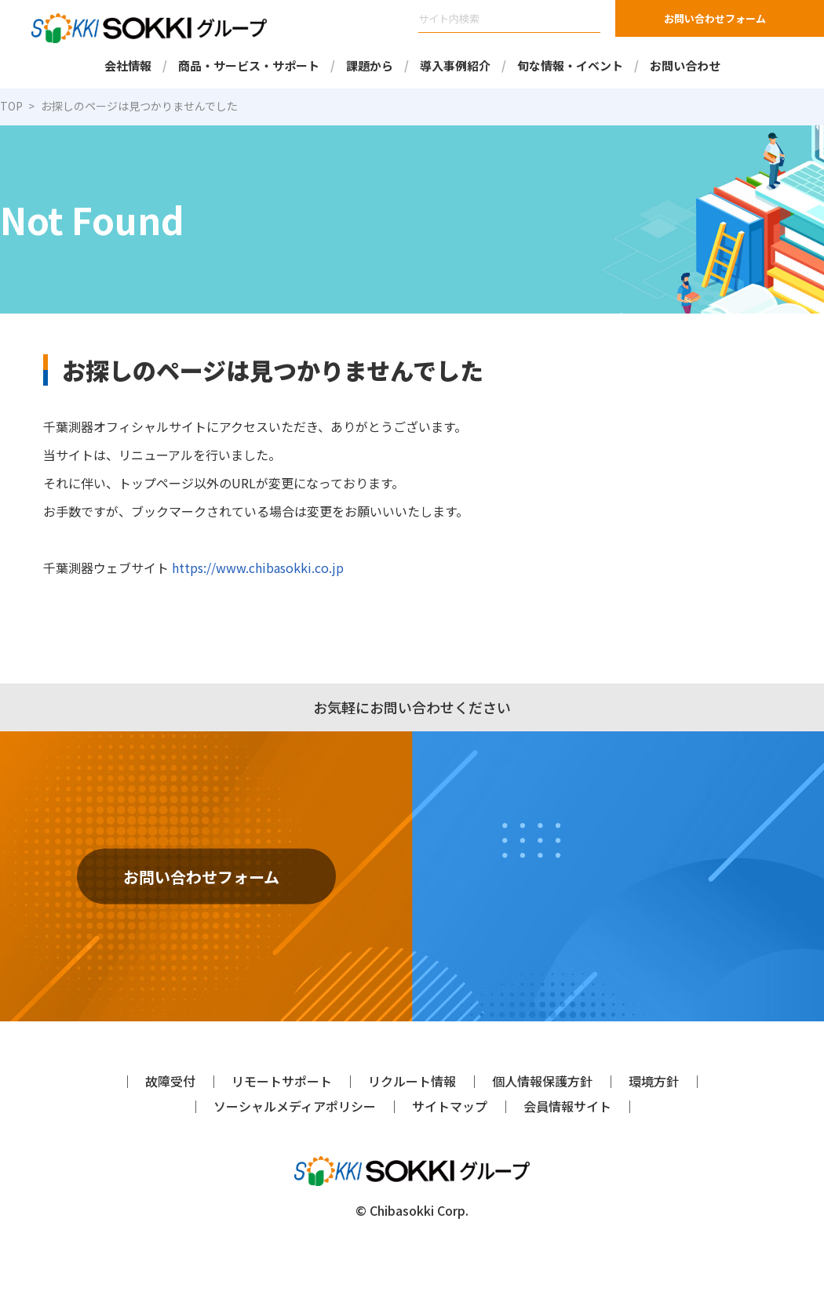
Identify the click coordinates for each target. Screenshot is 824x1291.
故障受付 (170, 1080)
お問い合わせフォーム (715, 18)
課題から (368, 65)
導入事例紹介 (455, 65)
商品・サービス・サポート (248, 65)
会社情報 (127, 65)
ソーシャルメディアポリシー (294, 1105)
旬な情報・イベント (570, 65)
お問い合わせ (685, 65)
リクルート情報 (412, 1080)
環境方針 (654, 1080)
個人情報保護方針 (542, 1080)
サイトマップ (449, 1105)
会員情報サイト (567, 1105)
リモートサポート (282, 1080)
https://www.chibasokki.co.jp (250, 567)
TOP (11, 106)
